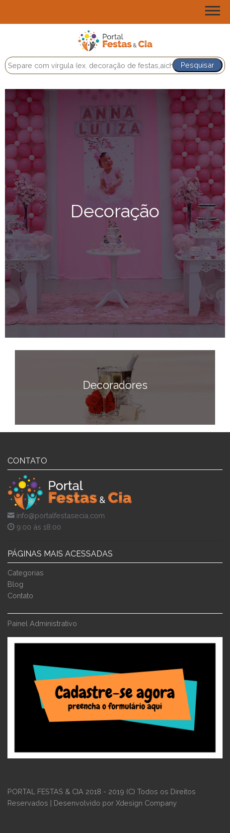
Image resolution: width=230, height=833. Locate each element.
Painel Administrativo (42, 623)
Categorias (25, 572)
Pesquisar (197, 65)
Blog (15, 584)
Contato (20, 595)
